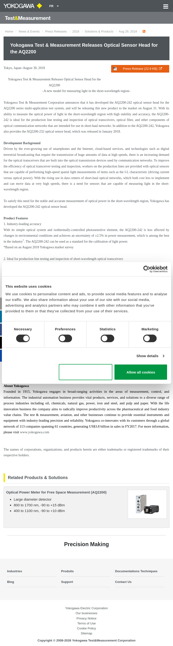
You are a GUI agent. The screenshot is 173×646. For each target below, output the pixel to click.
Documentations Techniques (136, 571)
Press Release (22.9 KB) (137, 69)
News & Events (29, 31)
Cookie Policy (86, 628)
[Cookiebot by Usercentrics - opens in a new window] (147, 269)
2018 (75, 31)
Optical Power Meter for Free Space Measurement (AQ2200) (56, 492)
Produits (67, 571)
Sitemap (86, 633)
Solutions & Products (99, 31)
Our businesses (86, 613)
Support (67, 582)
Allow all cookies (141, 372)
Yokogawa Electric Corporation (86, 608)
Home (9, 31)
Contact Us (123, 582)
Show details (148, 356)
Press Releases (56, 31)
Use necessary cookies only (85, 372)
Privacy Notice (86, 618)
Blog (10, 582)
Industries (14, 571)
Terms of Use (86, 623)
